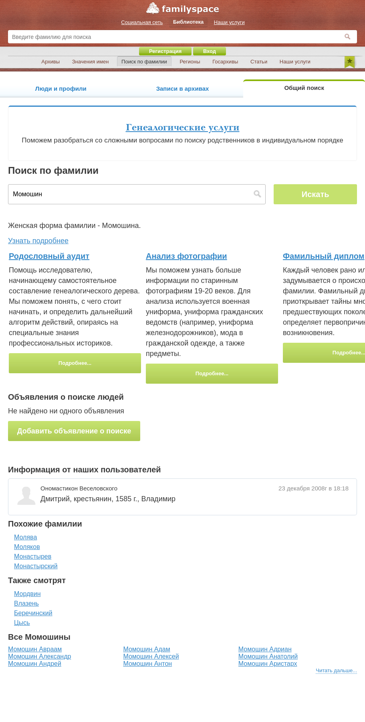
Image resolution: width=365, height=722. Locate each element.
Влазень (26, 603)
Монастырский (36, 566)
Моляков (27, 546)
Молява (25, 537)
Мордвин (27, 593)
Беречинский (33, 613)
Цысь (22, 622)
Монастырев (32, 556)
